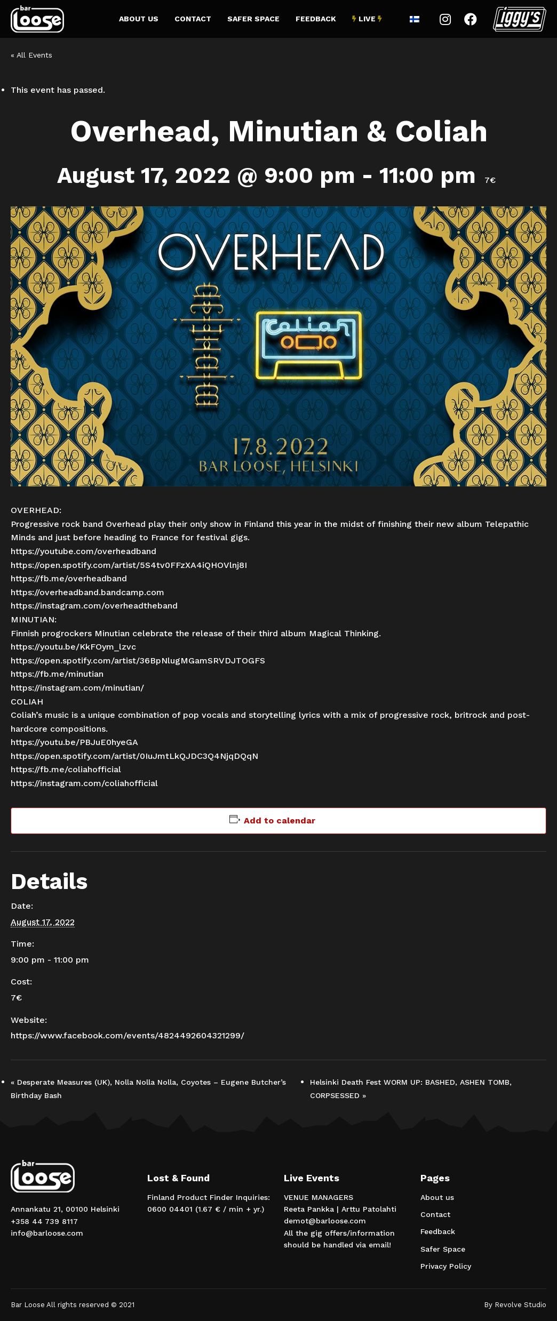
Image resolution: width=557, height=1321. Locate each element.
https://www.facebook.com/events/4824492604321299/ (127, 1035)
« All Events (31, 55)
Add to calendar (279, 820)
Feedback (316, 18)
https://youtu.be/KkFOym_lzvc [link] (73, 647)
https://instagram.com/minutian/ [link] (77, 688)
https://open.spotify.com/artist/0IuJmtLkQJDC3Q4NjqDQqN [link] (134, 756)
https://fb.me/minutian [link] (57, 674)
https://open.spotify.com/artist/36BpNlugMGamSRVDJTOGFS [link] (138, 660)
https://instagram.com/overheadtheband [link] (94, 606)
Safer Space (253, 18)
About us (138, 18)
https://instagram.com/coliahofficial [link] (84, 783)
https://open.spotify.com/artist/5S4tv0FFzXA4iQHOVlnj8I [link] (129, 565)
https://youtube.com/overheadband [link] (83, 551)
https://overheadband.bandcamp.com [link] (87, 592)
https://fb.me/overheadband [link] (69, 578)
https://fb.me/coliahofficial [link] (66, 769)
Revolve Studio (520, 1305)
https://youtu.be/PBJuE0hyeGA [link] (74, 742)
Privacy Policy (445, 1266)
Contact (192, 18)
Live (367, 18)
